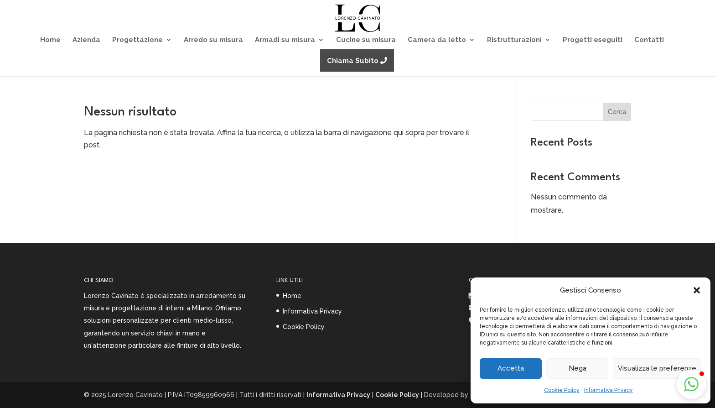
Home (292, 295)
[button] (696, 290)
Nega (577, 368)
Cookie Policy (562, 390)
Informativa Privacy (608, 390)
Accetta (510, 368)
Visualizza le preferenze (657, 368)
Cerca (617, 111)
